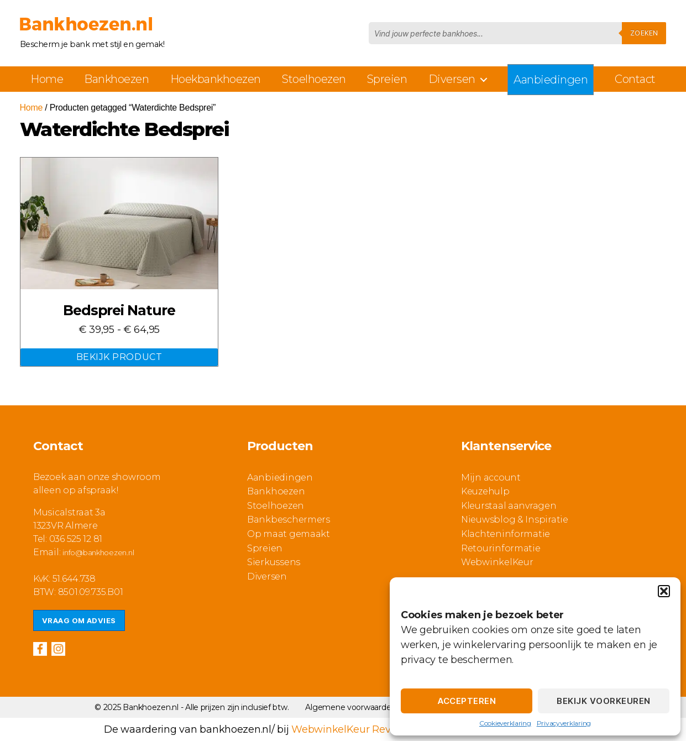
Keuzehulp (485, 491)
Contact (635, 79)
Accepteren (466, 701)
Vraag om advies (79, 620)
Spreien (387, 79)
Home (46, 79)
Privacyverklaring (564, 723)
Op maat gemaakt (288, 534)
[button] (663, 591)
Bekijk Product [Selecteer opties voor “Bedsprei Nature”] (119, 357)
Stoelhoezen (314, 79)
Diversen (451, 79)
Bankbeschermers (288, 519)
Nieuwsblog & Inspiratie (514, 519)
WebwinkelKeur (497, 562)
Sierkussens (273, 562)
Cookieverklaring (505, 723)
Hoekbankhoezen (215, 79)
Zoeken (644, 33)
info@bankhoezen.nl (98, 552)
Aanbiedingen (551, 79)
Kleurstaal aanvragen (509, 505)
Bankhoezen (116, 79)
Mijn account (491, 477)
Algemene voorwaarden (350, 707)
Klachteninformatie (505, 534)
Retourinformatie (501, 548)
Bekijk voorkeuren (604, 701)
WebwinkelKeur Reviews (351, 729)
